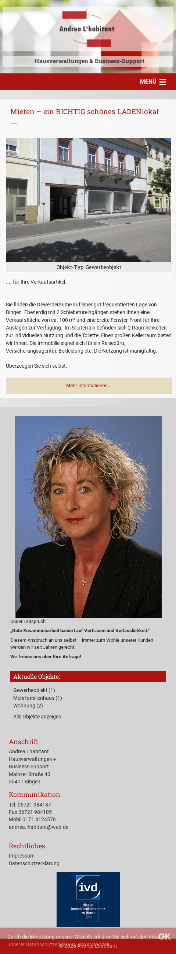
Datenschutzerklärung (51, 944)
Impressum (22, 856)
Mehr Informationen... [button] (89, 385)
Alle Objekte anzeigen (37, 717)
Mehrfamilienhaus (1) (37, 698)
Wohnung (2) (28, 706)
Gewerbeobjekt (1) (34, 690)
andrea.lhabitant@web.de (38, 827)
